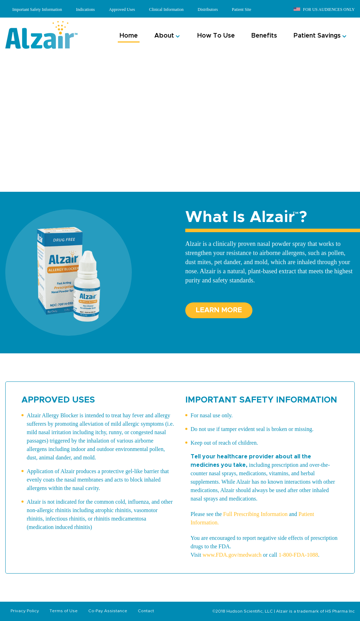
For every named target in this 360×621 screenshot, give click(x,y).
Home (129, 36)
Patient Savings (317, 36)
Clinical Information (166, 9)
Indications (85, 9)
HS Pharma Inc (340, 611)
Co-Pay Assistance (107, 611)
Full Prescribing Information (255, 514)
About (164, 36)
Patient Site (241, 9)
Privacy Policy (25, 611)
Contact (146, 611)
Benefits (264, 36)
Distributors (208, 9)
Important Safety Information (37, 9)
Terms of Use (64, 611)
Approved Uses (122, 9)
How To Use (216, 36)
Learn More (219, 310)
